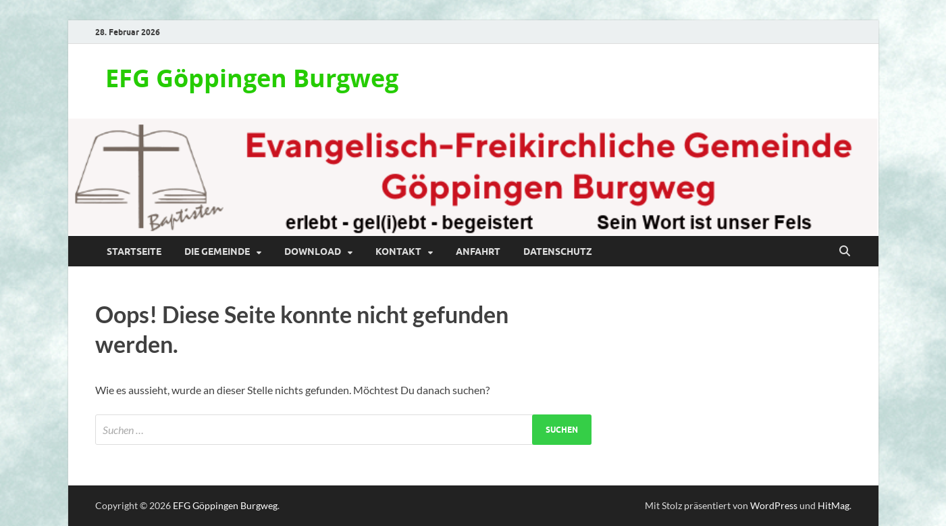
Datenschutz (557, 251)
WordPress (773, 505)
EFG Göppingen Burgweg (251, 78)
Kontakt (398, 251)
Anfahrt (478, 251)
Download (312, 251)
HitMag (833, 505)
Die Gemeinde (217, 251)
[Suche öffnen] (845, 251)
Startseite (134, 251)
